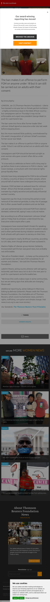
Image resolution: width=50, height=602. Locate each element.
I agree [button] (15, 598)
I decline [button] (21, 598)
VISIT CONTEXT (25, 43)
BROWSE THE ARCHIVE (25, 37)
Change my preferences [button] (31, 598)
